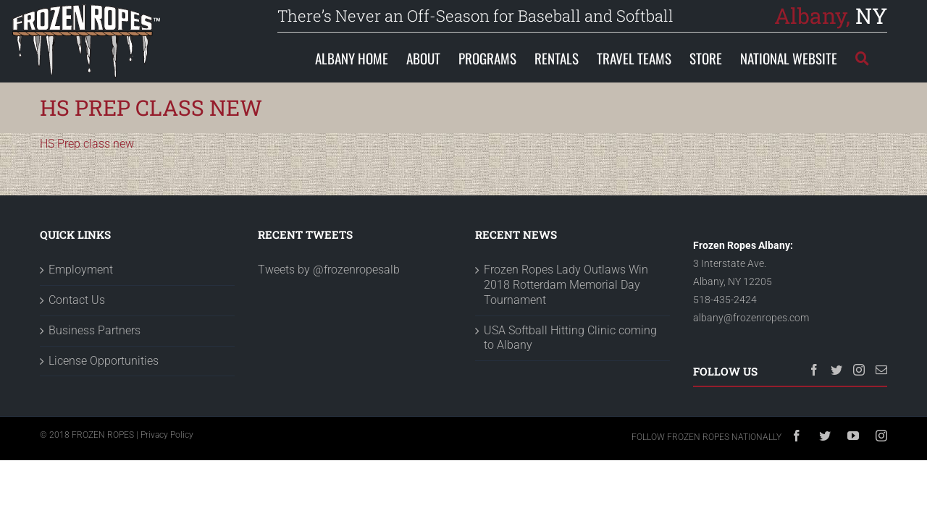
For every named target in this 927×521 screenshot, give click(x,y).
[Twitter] (836, 370)
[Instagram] (859, 370)
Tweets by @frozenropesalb (329, 269)
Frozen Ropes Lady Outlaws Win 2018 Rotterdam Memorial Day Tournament (566, 285)
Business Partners (94, 330)
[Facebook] (814, 370)
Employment (81, 269)
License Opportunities (104, 361)
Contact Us (77, 300)
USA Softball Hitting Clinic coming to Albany (570, 337)
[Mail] (881, 370)
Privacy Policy (166, 435)
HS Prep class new (87, 144)
